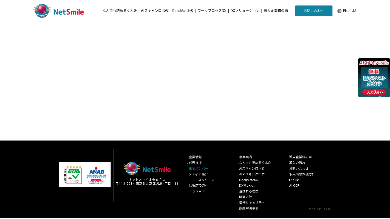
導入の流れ (297, 164)
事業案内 (245, 158)
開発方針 (245, 198)
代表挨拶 (195, 164)
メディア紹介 (198, 175)
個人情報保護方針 (302, 175)
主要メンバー (198, 170)
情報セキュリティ (252, 204)
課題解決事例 (249, 210)
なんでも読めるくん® (255, 164)
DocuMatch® (249, 181)
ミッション (197, 192)
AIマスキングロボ (252, 175)
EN (345, 11)
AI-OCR (294, 187)
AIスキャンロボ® (251, 170)
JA (354, 11)
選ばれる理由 (249, 192)
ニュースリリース (201, 181)
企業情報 (195, 158)
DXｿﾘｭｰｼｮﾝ (247, 187)
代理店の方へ (198, 187)
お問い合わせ (299, 170)
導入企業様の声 (300, 158)
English (294, 181)
